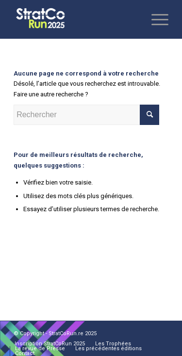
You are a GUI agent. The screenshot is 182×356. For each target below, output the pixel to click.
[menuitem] (50, 343)
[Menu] (155, 19)
